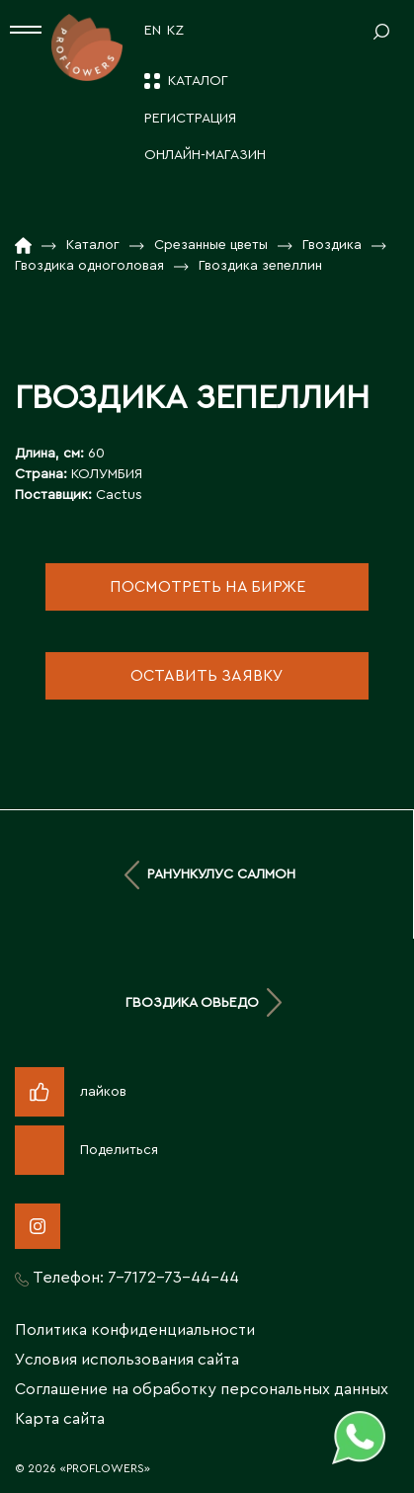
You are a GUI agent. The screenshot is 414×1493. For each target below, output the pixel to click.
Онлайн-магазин (205, 155)
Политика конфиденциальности (135, 1330)
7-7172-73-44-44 (173, 1278)
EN (152, 31)
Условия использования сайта (127, 1360)
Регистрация (190, 118)
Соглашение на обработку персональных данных (201, 1389)
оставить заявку (207, 676)
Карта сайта (60, 1419)
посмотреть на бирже (207, 587)
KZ (175, 31)
